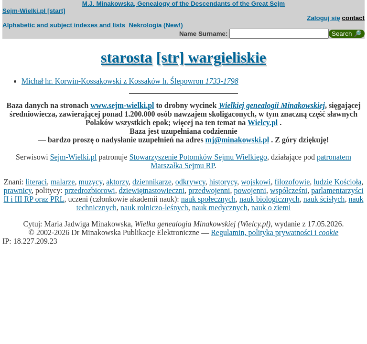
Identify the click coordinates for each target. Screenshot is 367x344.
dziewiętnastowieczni (152, 190)
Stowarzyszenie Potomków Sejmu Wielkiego (198, 157)
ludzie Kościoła (337, 182)
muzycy (91, 182)
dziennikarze (152, 182)
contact (353, 18)
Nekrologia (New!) (156, 25)
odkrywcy (190, 182)
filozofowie (292, 182)
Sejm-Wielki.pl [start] (33, 10)
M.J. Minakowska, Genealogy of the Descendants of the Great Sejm (183, 3)
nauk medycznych (220, 208)
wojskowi (255, 182)
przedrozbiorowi (90, 190)
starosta (126, 57)
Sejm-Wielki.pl (73, 157)
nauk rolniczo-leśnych (154, 208)
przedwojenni (209, 190)
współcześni (288, 190)
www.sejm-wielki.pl (122, 105)
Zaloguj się (323, 18)
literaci (36, 182)
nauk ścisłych (324, 199)
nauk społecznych (208, 199)
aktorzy (117, 182)
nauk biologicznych (269, 199)
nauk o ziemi (271, 208)
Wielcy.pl (263, 122)
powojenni (250, 190)
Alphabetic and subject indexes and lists (63, 25)
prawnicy (18, 190)
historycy (223, 182)
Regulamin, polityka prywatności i (274, 232)
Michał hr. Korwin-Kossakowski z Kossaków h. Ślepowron (130, 81)
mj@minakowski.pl (237, 140)
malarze (63, 182)
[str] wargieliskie (211, 57)
